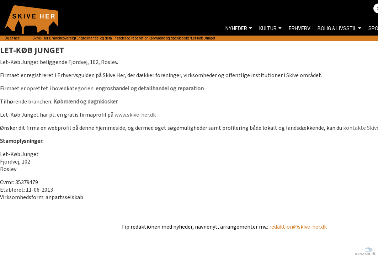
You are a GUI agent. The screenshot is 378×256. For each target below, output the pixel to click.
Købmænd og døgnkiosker (85, 102)
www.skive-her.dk (135, 115)
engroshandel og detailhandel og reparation (150, 88)
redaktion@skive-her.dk (298, 227)
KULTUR (268, 28)
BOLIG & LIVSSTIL (337, 28)
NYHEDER (236, 28)
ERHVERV (299, 28)
